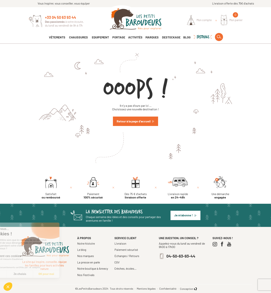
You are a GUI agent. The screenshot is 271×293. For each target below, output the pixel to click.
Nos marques (85, 256)
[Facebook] (223, 244)
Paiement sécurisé (126, 249)
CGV (117, 262)
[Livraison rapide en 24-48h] (178, 187)
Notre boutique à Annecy (92, 268)
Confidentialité (168, 288)
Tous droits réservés (122, 288)
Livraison (120, 243)
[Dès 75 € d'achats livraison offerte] (135, 187)
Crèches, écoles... (125, 268)
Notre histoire (86, 243)
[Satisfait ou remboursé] (51, 187)
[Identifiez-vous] (199, 20)
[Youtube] (230, 244)
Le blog (81, 249)
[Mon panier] (232, 20)
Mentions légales (146, 288)
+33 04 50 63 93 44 (60, 17)
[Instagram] (215, 244)
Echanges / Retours (126, 256)
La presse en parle (88, 262)
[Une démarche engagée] (220, 187)
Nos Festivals (85, 275)
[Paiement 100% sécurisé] (93, 187)
